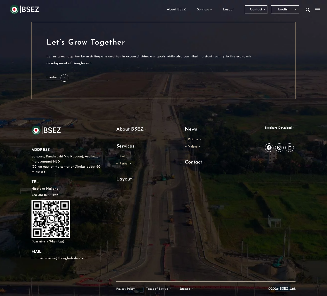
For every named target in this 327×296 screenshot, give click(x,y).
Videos (192, 146)
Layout (124, 179)
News (191, 129)
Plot (122, 156)
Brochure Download (278, 127)
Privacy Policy (125, 289)
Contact (193, 162)
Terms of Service (157, 289)
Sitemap (184, 289)
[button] (57, 78)
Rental (124, 163)
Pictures (193, 139)
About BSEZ (130, 129)
